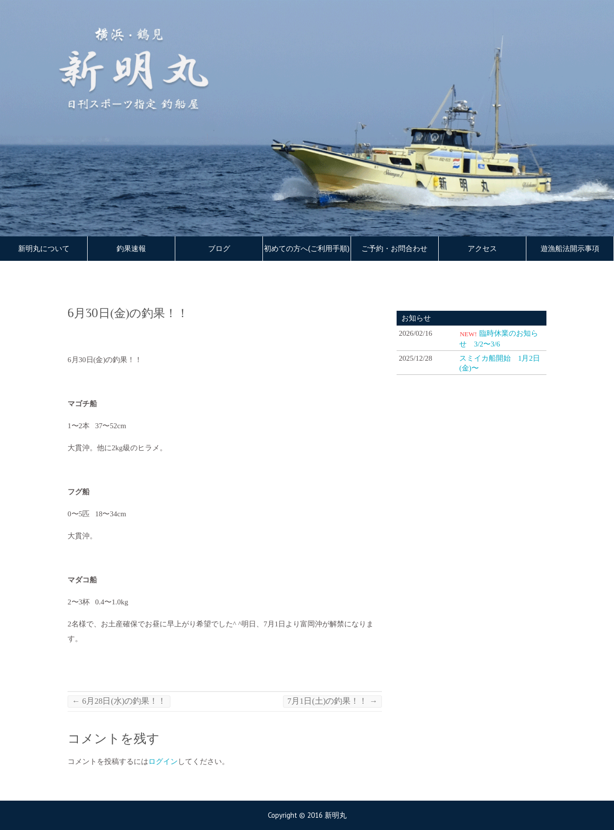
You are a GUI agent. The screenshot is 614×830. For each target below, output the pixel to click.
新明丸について (44, 249)
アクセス (482, 249)
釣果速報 (131, 249)
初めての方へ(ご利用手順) (307, 249)
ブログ (219, 249)
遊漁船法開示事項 (570, 249)
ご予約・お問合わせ (394, 249)
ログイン (163, 761)
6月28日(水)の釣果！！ (119, 701)
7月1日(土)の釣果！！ (332, 701)
